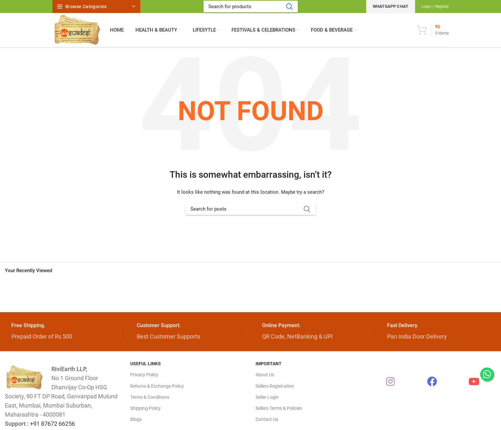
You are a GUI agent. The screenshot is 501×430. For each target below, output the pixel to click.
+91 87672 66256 (52, 423)
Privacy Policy (144, 374)
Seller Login (267, 397)
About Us (265, 374)
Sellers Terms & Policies (279, 408)
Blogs (136, 419)
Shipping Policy (145, 408)
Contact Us (267, 419)
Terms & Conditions (149, 397)
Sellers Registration (275, 386)
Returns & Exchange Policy (157, 386)
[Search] (250, 6)
